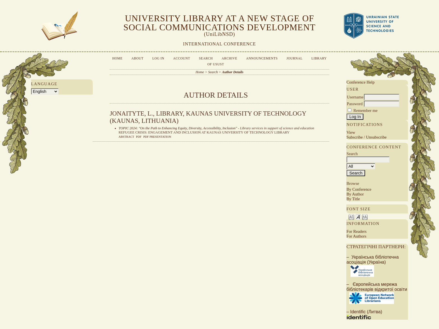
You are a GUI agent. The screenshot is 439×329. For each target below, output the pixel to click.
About (137, 58)
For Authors (356, 236)
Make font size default (358, 216)
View (350, 132)
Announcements (262, 58)
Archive (229, 58)
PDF (139, 136)
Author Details (233, 72)
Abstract (126, 136)
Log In (158, 58)
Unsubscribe (376, 137)
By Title (353, 199)
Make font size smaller (351, 216)
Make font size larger (365, 216)
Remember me (365, 110)
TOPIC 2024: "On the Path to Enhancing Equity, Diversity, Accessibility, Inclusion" (178, 128)
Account (181, 58)
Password (355, 104)
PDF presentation (157, 136)
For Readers (356, 231)
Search (206, 58)
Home (117, 58)
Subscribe (354, 137)
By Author (355, 194)
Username (355, 97)
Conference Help (360, 82)
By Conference (358, 189)
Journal (294, 58)
